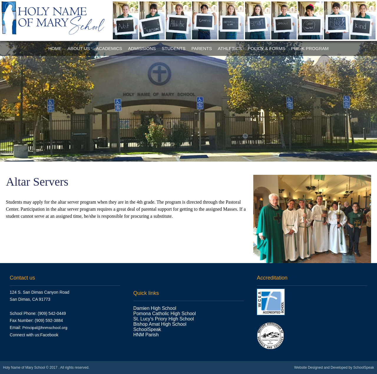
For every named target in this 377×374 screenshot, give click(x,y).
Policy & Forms (266, 48)
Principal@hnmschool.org (44, 327)
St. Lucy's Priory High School (163, 318)
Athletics (230, 48)
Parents (201, 48)
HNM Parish (146, 334)
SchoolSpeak (147, 329)
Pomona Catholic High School (164, 313)
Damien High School (154, 308)
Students (174, 48)
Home (55, 48)
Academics (109, 48)
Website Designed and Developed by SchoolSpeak (334, 367)
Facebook (49, 335)
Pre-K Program (310, 48)
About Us (78, 48)
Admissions (142, 48)
